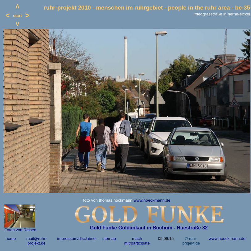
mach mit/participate (137, 240)
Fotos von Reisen (20, 230)
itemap (110, 238)
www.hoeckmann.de (152, 200)
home (11, 238)
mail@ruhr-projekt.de (36, 240)
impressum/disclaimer (77, 238)
